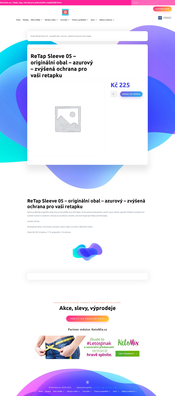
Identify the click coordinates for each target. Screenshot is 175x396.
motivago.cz (109, 387)
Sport (93, 20)
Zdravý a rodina (50, 20)
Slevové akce (162, 9)
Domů (33, 36)
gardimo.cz (121, 387)
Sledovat (167, 18)
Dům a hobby (35, 20)
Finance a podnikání (79, 20)
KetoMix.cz (99, 329)
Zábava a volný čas (105, 20)
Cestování (63, 20)
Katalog (25, 20)
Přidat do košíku (131, 94)
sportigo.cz (97, 387)
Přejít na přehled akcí (87, 319)
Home (18, 20)
